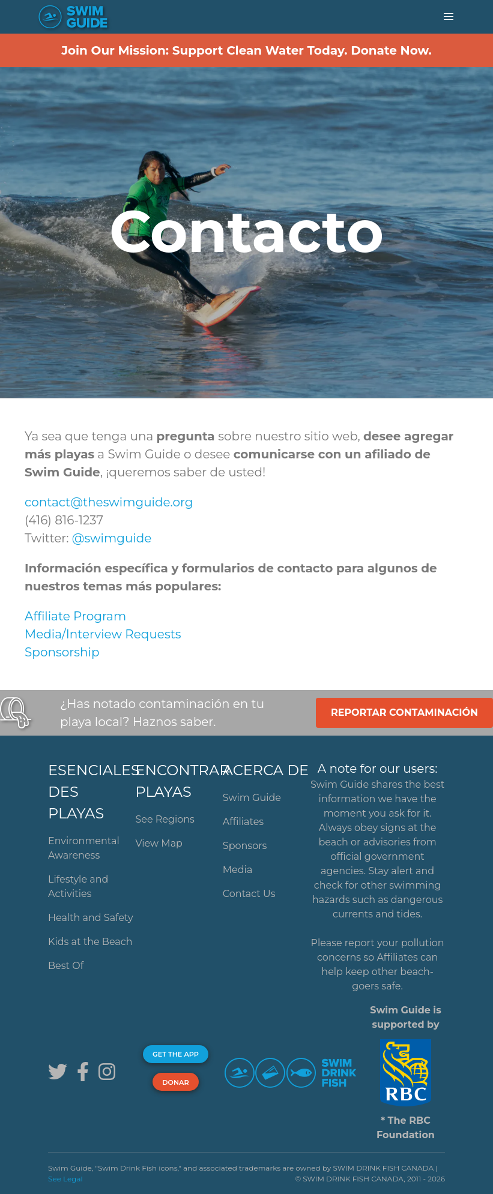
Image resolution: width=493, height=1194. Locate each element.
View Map (159, 843)
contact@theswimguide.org (109, 502)
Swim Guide (252, 797)
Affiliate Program (75, 616)
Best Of (65, 965)
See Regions (165, 819)
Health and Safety (90, 917)
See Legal (65, 1178)
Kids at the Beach (90, 941)
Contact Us (249, 893)
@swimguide (112, 538)
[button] (448, 17)
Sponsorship (62, 652)
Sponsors (245, 845)
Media (238, 869)
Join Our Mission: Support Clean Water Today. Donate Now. (246, 50)
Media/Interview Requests (103, 634)
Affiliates (243, 821)
